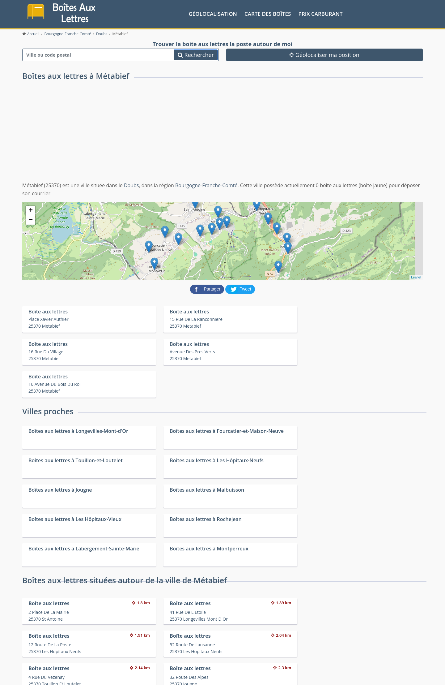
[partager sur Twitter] (240, 288)
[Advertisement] (222, 135)
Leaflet (416, 277)
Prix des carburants (238, 646)
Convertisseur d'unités (341, 646)
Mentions (129, 675)
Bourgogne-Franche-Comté (206, 185)
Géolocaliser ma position (324, 54)
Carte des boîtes (267, 13)
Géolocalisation (213, 13)
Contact (110, 675)
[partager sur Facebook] (207, 288)
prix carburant (321, 13)
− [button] (31, 219)
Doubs (131, 185)
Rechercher (196, 54)
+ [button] (31, 210)
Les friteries (230, 654)
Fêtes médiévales (336, 654)
